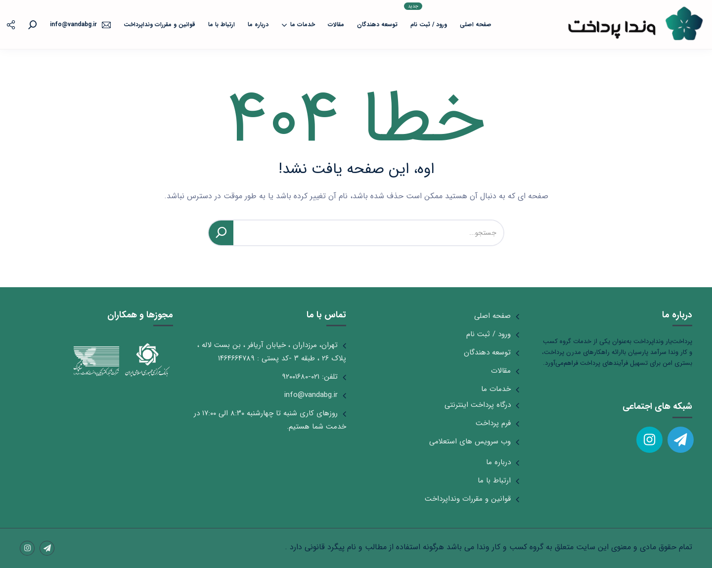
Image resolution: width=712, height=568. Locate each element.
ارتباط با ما (221, 24)
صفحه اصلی (475, 24)
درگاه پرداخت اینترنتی (478, 405)
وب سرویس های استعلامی (470, 441)
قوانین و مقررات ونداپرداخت (159, 24)
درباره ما (258, 24)
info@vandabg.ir (311, 395)
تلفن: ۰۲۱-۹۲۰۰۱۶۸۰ (310, 377)
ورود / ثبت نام (425, 15)
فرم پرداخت (493, 423)
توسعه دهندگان (377, 24)
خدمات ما (298, 24)
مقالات (336, 24)
